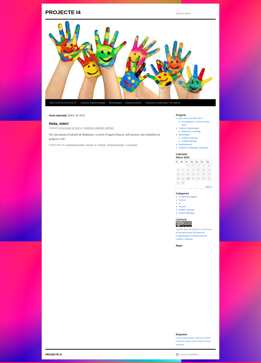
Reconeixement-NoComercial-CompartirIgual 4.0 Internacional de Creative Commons (191, 235)
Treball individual (189, 141)
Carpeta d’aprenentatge (92, 102)
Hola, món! (59, 123)
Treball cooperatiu (115, 145)
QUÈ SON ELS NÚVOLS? (63, 102)
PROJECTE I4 (63, 12)
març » (208, 186)
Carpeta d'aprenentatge (184, 338)
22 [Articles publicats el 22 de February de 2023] (188, 178)
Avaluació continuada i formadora (162, 102)
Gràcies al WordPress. (189, 354)
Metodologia (115, 102)
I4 (95, 145)
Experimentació (133, 102)
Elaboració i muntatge (191, 131)
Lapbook (188, 341)
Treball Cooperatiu (189, 138)
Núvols (195, 341)
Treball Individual (186, 213)
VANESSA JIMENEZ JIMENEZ (99, 128)
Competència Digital (74, 145)
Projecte (101, 145)
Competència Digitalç (202, 338)
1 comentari (131, 145)
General (89, 145)
